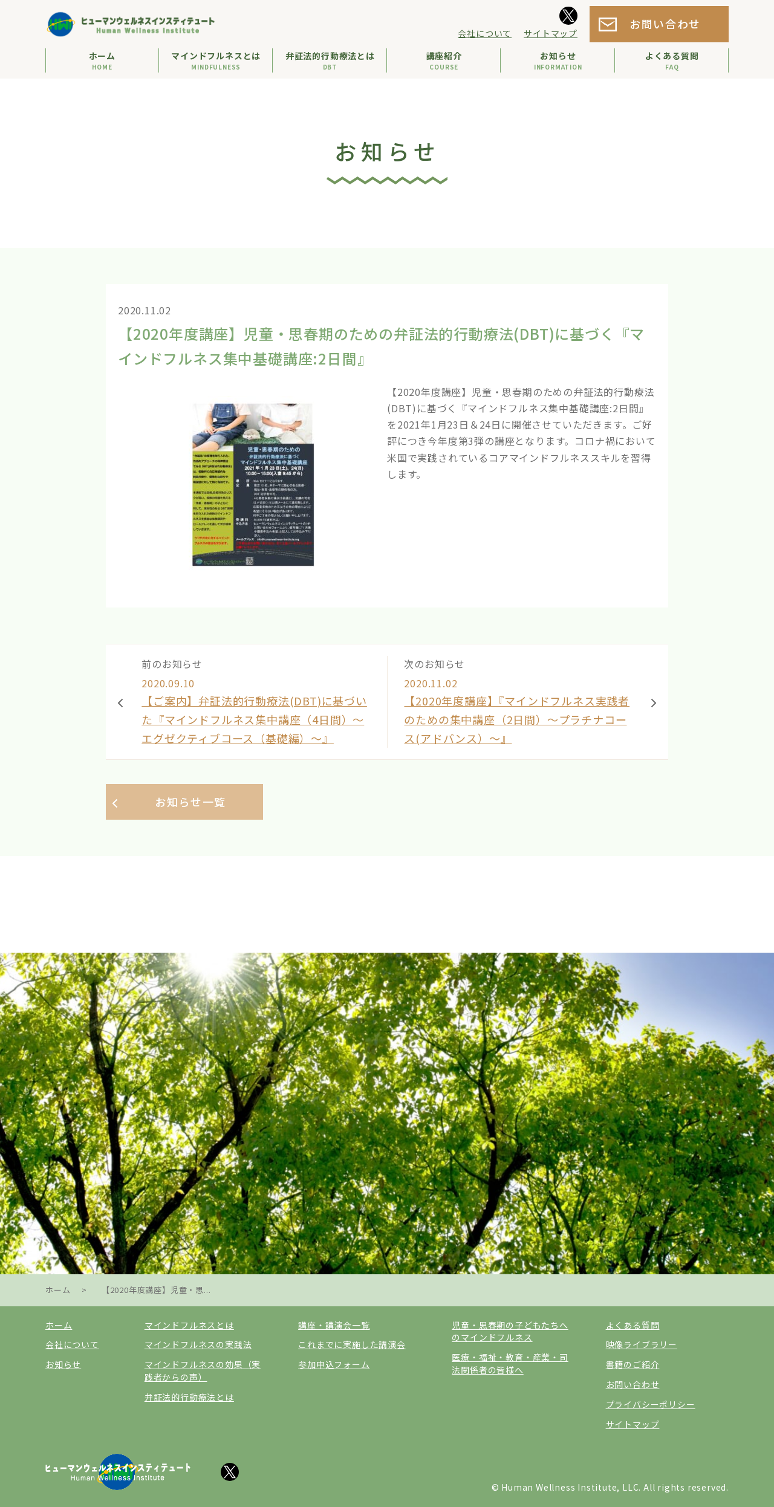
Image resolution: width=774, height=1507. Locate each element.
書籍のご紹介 (633, 1364)
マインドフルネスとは (189, 1325)
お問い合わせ (665, 23)
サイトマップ (550, 33)
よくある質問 (633, 1325)
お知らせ (63, 1364)
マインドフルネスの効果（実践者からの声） (203, 1370)
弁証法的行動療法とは (189, 1397)
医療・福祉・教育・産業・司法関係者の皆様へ (510, 1363)
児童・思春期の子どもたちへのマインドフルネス (510, 1331)
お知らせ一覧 (190, 801)
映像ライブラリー (641, 1344)
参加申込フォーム (333, 1364)
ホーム (58, 1325)
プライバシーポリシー (650, 1404)
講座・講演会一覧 (333, 1325)
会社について (485, 33)
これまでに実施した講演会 (352, 1344)
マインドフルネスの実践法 (198, 1344)
